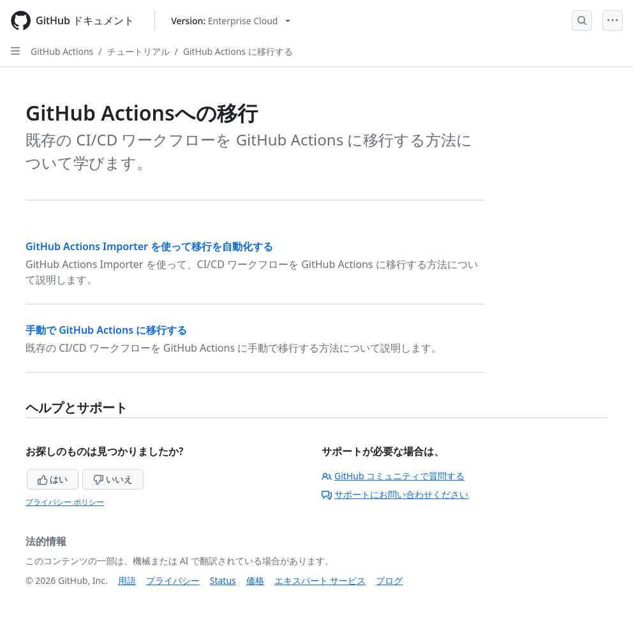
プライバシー (173, 580)
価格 (255, 580)
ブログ (389, 580)
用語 (127, 580)
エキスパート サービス (320, 580)
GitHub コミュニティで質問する (393, 476)
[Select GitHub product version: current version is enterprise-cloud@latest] (230, 21)
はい (53, 479)
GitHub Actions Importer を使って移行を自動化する (149, 246)
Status (223, 580)
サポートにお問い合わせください (395, 494)
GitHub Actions (62, 51)
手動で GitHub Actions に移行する (106, 330)
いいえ (113, 479)
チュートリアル (138, 51)
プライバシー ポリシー (65, 502)
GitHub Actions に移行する (238, 51)
